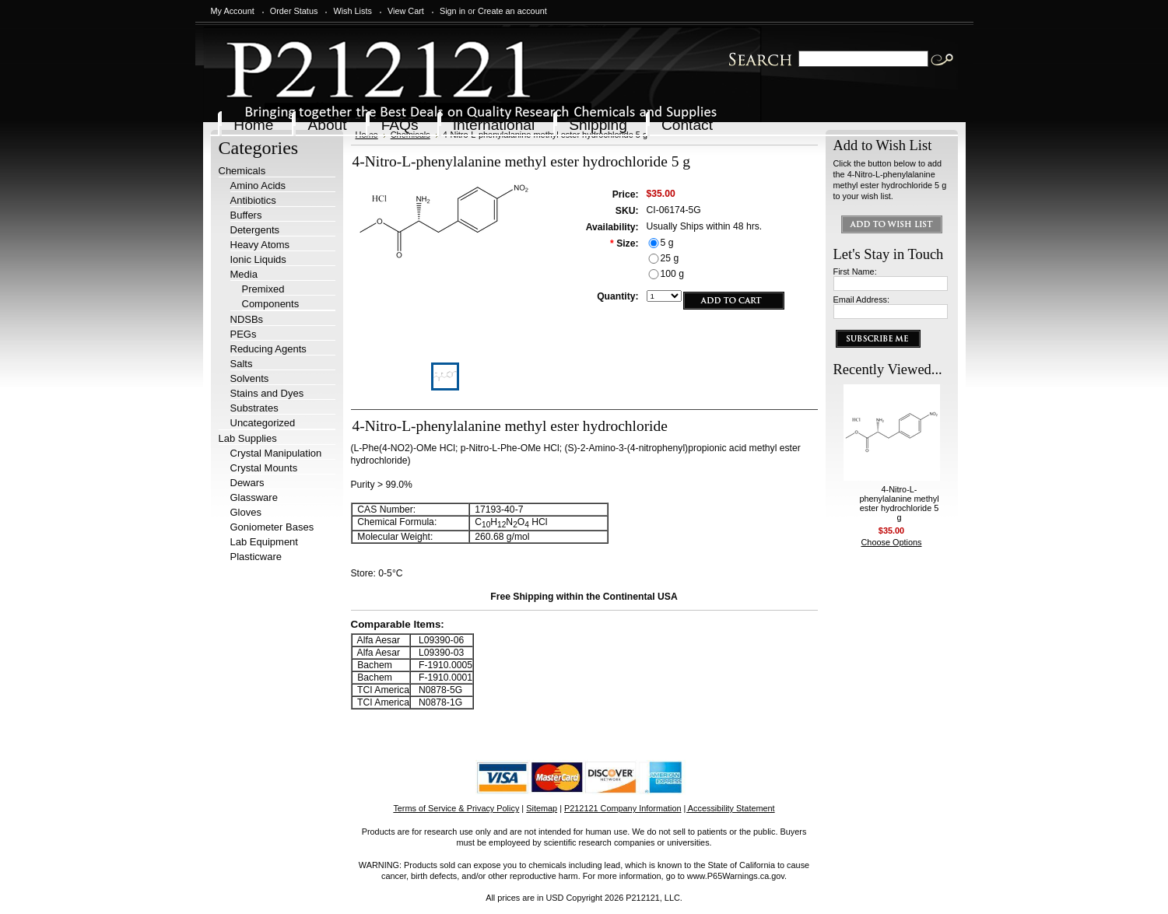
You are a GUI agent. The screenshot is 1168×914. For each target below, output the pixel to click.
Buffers (246, 215)
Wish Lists (352, 11)
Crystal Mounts (264, 468)
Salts (241, 363)
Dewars (247, 483)
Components (271, 304)
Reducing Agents (268, 349)
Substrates (254, 408)
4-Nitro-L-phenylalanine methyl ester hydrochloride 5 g (898, 503)
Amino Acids (258, 185)
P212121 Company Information (623, 808)
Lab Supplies (248, 438)
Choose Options (891, 542)
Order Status (294, 11)
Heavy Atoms (260, 244)
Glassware (254, 497)
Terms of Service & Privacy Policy (456, 808)
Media (244, 274)
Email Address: (861, 299)
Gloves (245, 512)
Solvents (249, 378)
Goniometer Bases (272, 527)
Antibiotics (253, 200)
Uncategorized (263, 423)
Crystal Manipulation (276, 453)
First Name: (855, 271)
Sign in (452, 11)
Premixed (263, 289)
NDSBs (247, 319)
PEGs (243, 334)
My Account (232, 11)
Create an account (512, 11)
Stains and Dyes (267, 393)
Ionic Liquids (258, 259)
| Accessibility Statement (729, 808)
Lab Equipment (264, 542)
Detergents (255, 230)
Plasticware (256, 556)
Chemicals (242, 171)
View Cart (406, 11)
